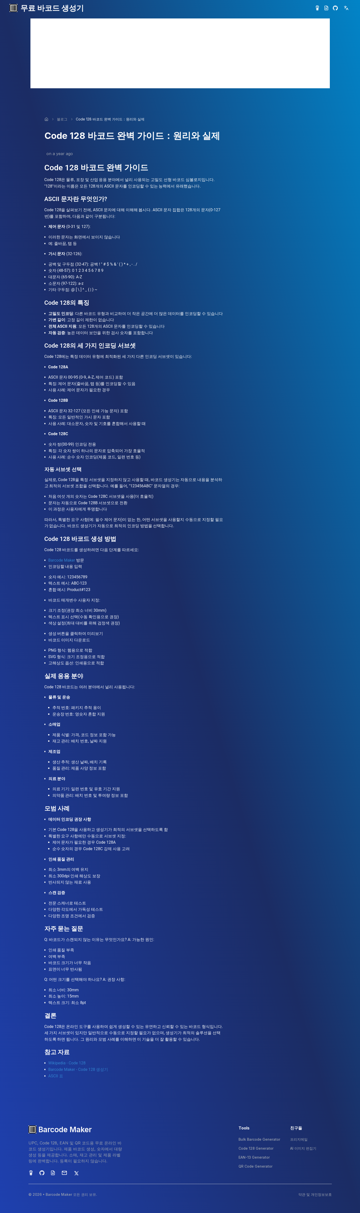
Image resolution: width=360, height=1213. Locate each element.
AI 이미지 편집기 (303, 1148)
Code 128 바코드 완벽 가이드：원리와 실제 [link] (110, 119)
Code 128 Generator (256, 1148)
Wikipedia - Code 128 (67, 1063)
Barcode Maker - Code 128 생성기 (78, 1069)
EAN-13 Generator (254, 1157)
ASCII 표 (55, 1076)
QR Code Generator (255, 1166)
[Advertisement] (180, 53)
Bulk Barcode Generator (259, 1139)
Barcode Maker (61, 560)
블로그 (62, 119)
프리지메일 (299, 1139)
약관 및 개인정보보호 (315, 1194)
